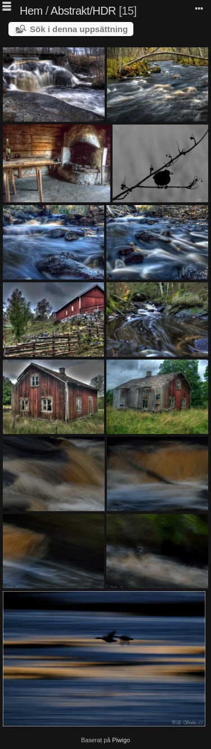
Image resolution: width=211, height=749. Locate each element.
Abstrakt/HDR (83, 11)
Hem (31, 11)
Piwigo (121, 740)
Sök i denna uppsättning (79, 29)
